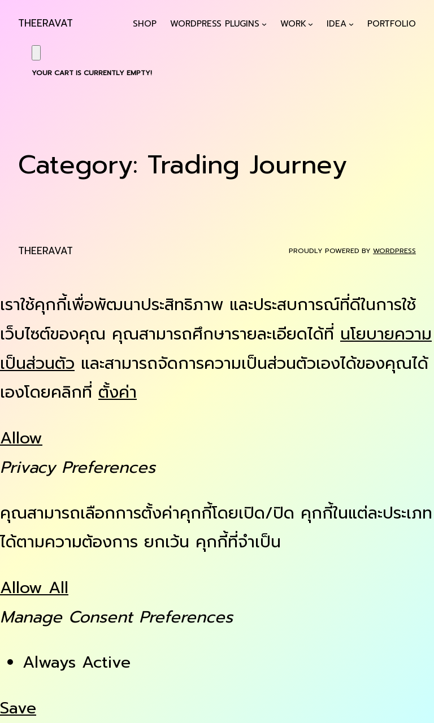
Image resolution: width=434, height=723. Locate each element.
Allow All (34, 588)
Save (18, 708)
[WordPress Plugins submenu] (264, 24)
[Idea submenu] (351, 24)
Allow (21, 438)
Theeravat (45, 23)
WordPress (394, 251)
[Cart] (36, 52)
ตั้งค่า (117, 392)
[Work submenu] (310, 24)
